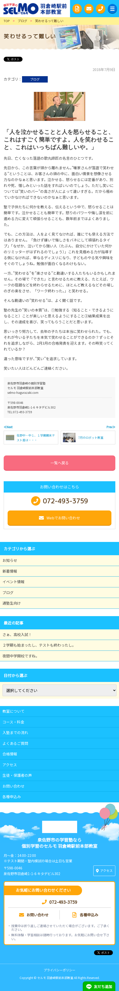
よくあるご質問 (15, 743)
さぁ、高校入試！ (17, 634)
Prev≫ (111, 427)
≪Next (8, 427)
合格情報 (9, 753)
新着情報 (9, 571)
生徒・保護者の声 (17, 775)
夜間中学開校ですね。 (20, 655)
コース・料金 (13, 721)
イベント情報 (13, 581)
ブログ (35, 79)
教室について (13, 711)
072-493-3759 (22, 412)
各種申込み (11, 796)
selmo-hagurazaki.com (22, 392)
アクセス (9, 764)
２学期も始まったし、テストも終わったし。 (39, 645)
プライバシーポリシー (59, 970)
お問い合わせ (13, 786)
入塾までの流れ (15, 732)
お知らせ (9, 560)
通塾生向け (11, 603)
